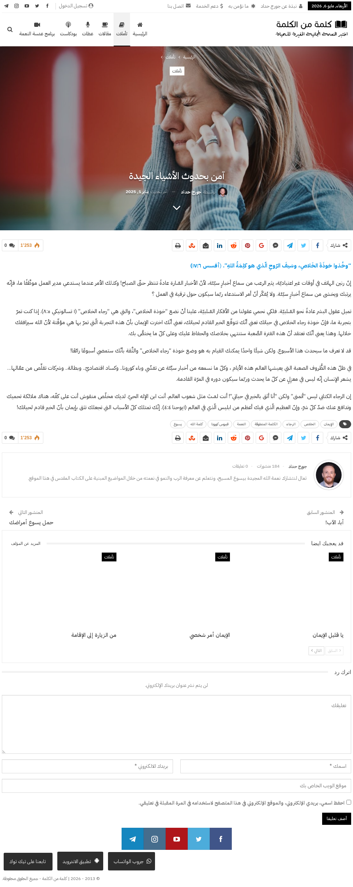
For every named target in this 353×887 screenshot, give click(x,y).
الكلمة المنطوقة (266, 422)
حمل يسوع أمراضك (31, 519)
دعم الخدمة (209, 6)
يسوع (178, 422)
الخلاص (310, 422)
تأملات (122, 29)
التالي (316, 648)
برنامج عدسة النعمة (37, 29)
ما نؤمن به (241, 6)
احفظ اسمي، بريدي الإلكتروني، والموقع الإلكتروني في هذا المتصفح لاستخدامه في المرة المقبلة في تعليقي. (241, 799)
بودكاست (68, 29)
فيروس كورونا (219, 422)
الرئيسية (140, 29)
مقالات (105, 29)
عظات (87, 29)
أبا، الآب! (334, 519)
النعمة (241, 422)
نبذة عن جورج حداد (281, 6)
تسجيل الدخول (76, 5)
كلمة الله (196, 422)
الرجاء (291, 422)
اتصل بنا (179, 6)
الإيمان (329, 422)
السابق (334, 648)
